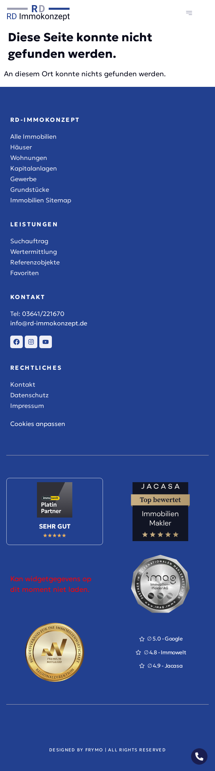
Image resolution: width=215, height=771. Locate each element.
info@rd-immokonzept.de (48, 323)
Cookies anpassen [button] (37, 424)
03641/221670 (43, 314)
